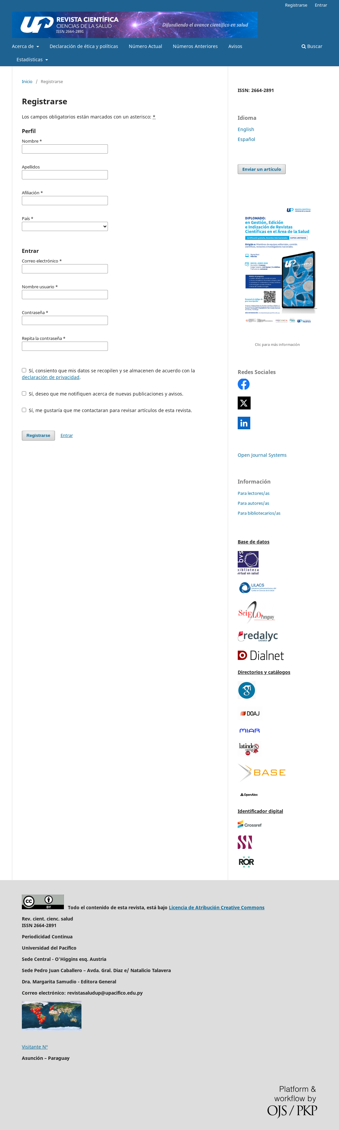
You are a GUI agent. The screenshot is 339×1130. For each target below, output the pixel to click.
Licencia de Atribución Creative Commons (217, 907)
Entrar (321, 5)
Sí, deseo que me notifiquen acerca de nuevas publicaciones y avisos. (102, 394)
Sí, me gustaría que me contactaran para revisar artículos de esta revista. (107, 410)
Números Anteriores (195, 46)
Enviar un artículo (261, 169)
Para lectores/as (253, 493)
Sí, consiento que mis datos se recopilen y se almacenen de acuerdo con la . (108, 373)
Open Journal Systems (262, 455)
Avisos (235, 46)
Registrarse (296, 5)
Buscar (312, 46)
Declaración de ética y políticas (84, 46)
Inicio (27, 81)
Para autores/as (253, 503)
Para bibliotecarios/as (259, 513)
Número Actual (145, 46)
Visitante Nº (35, 1047)
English (246, 129)
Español (246, 139)
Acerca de (23, 46)
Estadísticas (30, 59)
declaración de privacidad (50, 377)
